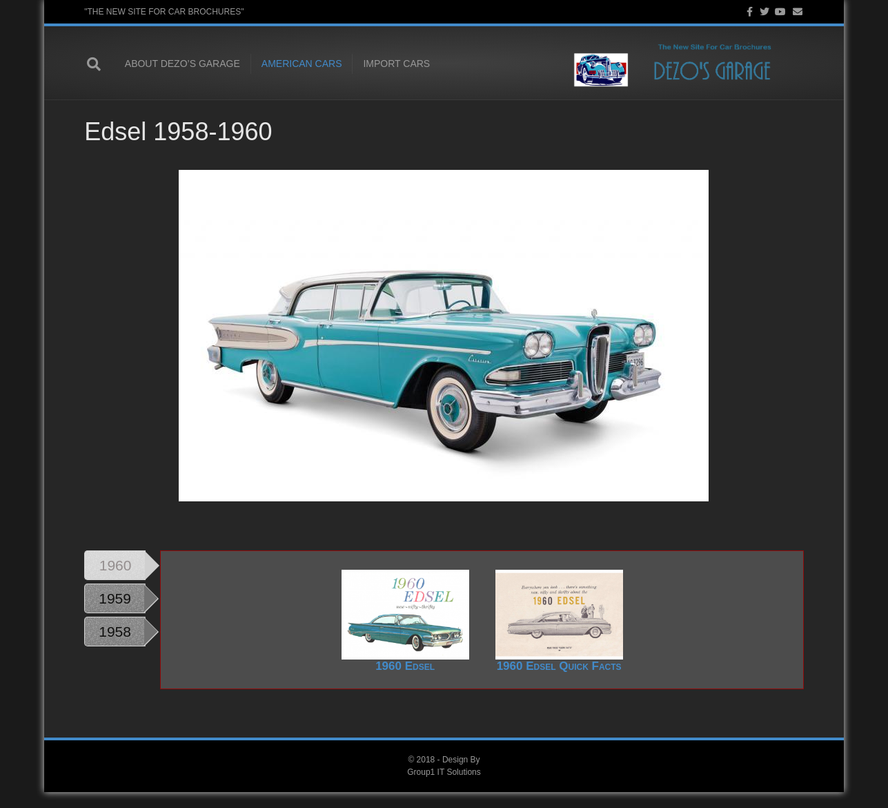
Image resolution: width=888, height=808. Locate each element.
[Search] (98, 64)
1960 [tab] (115, 581)
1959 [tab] (115, 614)
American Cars (299, 63)
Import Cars (394, 63)
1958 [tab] (115, 647)
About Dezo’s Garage (179, 63)
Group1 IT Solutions (444, 788)
